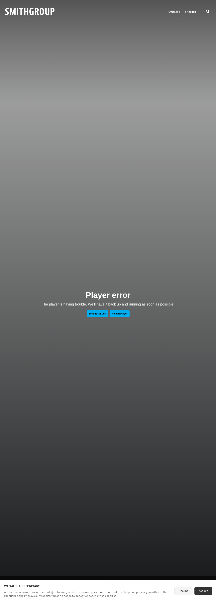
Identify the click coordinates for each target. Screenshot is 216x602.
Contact (174, 11)
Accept (203, 591)
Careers (191, 11)
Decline (183, 591)
